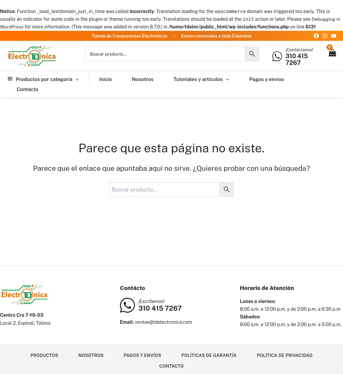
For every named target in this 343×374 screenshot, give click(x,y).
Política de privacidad (285, 355)
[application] (75, 79)
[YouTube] (333, 36)
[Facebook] (316, 36)
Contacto (171, 366)
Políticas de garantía (209, 355)
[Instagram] (325, 36)
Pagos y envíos (142, 355)
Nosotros (90, 355)
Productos (44, 355)
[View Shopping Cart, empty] (332, 56)
